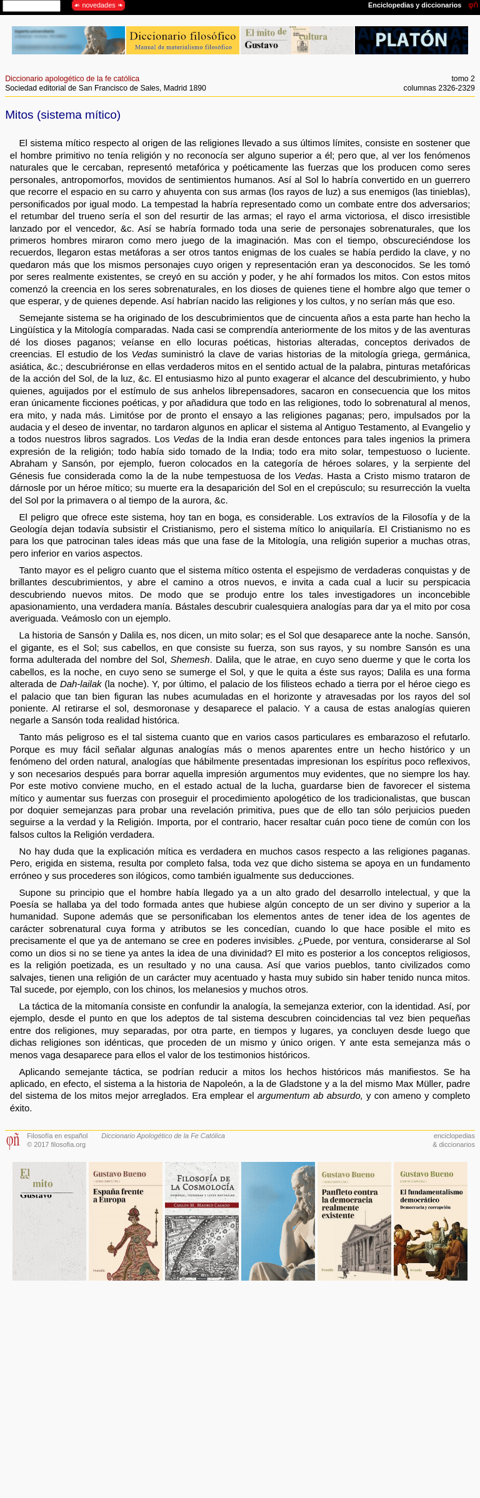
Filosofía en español (57, 1135)
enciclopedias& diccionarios (453, 1140)
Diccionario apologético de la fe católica (72, 78)
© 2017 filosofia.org (56, 1144)
